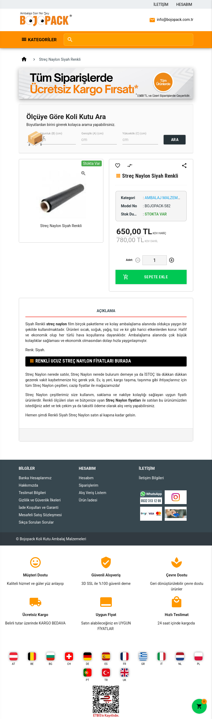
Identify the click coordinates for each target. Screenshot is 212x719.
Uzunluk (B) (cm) (51, 133)
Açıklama (106, 311)
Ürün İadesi (88, 500)
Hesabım (184, 4)
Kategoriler (42, 39)
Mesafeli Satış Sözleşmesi (40, 515)
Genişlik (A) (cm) (92, 133)
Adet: (129, 260)
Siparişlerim (88, 485)
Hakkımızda (28, 485)
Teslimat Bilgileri (32, 493)
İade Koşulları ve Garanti (38, 507)
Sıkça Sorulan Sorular (36, 522)
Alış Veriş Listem (92, 493)
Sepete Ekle (145, 277)
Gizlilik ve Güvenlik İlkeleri (40, 500)
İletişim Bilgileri (151, 478)
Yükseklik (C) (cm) (134, 133)
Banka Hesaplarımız (35, 478)
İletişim (161, 4)
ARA (175, 139)
